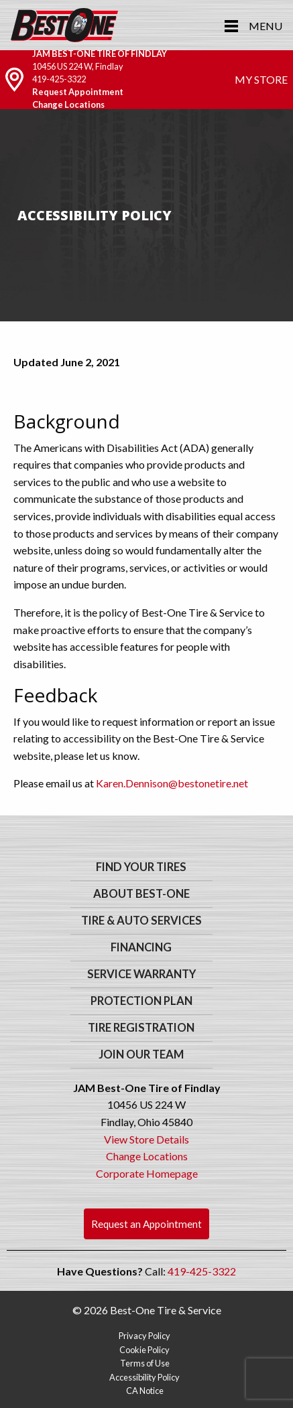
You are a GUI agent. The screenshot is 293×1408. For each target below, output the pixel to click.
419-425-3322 (59, 79)
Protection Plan (141, 1001)
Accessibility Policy (144, 1377)
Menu (265, 25)
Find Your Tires (141, 867)
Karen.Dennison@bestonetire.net (172, 783)
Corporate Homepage (147, 1173)
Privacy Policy (144, 1335)
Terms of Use (145, 1363)
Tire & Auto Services (141, 920)
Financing (141, 947)
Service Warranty (141, 974)
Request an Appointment (146, 1224)
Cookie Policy (144, 1349)
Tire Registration (141, 1027)
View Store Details (146, 1139)
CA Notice (145, 1390)
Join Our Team (141, 1054)
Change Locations (68, 104)
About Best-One (141, 894)
